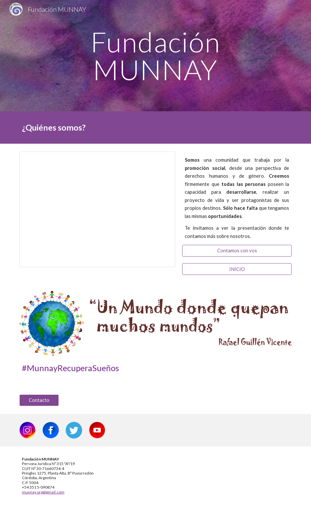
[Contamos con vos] (236, 250)
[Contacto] (39, 400)
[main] (155, 55)
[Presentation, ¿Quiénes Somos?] (97, 209)
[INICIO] (236, 269)
